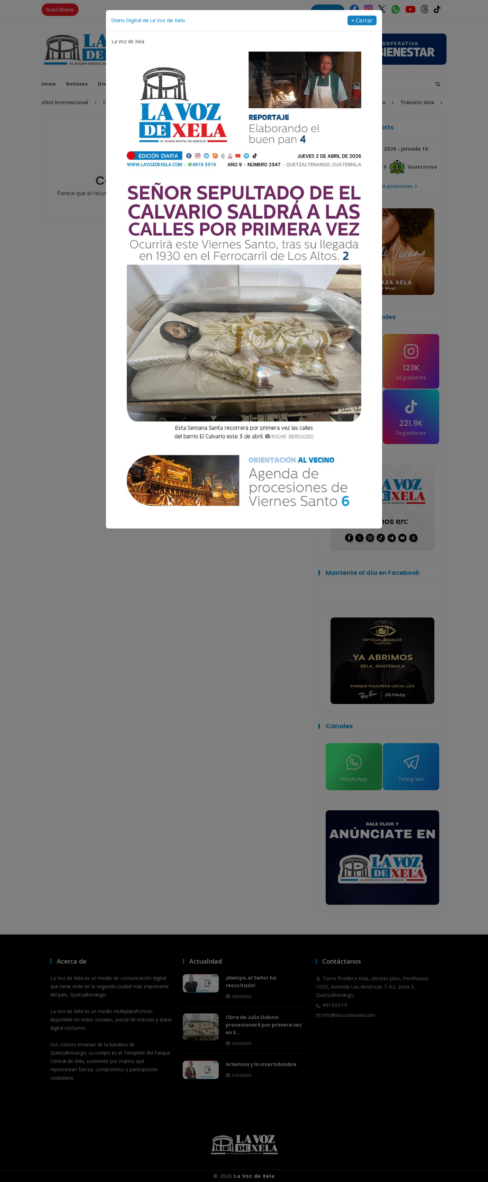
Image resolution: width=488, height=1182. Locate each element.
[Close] (362, 20)
